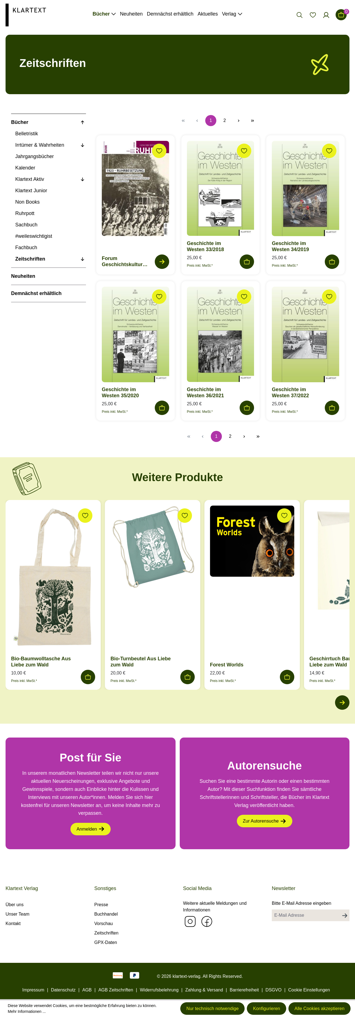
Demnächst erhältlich (36, 293)
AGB (87, 990)
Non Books (27, 202)
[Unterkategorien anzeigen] (82, 122)
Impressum (33, 990)
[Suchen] (299, 14)
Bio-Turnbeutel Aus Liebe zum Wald (141, 662)
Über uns (15, 904)
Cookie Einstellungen (309, 990)
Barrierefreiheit (244, 990)
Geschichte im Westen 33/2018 (205, 246)
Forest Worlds (227, 665)
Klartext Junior (31, 190)
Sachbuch (26, 225)
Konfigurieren (253, 1008)
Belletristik (26, 133)
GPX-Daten (105, 942)
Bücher (19, 122)
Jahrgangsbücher (34, 156)
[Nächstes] (341, 703)
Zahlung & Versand (204, 990)
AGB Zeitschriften (115, 990)
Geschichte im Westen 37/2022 (290, 392)
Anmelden (90, 832)
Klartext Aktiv (29, 179)
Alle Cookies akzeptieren (314, 1008)
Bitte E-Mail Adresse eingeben (301, 903)
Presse (101, 904)
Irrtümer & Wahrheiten (39, 145)
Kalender (25, 168)
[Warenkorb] (341, 14)
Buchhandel (106, 914)
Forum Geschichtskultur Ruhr (122, 262)
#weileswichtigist (33, 236)
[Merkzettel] (313, 14)
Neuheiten (23, 276)
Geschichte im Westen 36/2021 (205, 392)
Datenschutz (63, 990)
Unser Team (17, 914)
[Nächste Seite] (238, 120)
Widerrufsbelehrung (159, 990)
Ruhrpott (24, 213)
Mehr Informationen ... (42, 1011)
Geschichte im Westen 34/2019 (290, 246)
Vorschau (103, 923)
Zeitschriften (30, 259)
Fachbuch (26, 247)
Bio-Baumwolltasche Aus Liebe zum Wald (41, 662)
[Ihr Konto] (326, 14)
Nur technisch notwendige (191, 1008)
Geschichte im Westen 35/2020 (120, 392)
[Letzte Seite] (252, 120)
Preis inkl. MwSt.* (200, 266)
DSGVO (273, 990)
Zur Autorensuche (264, 824)
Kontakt (13, 923)
